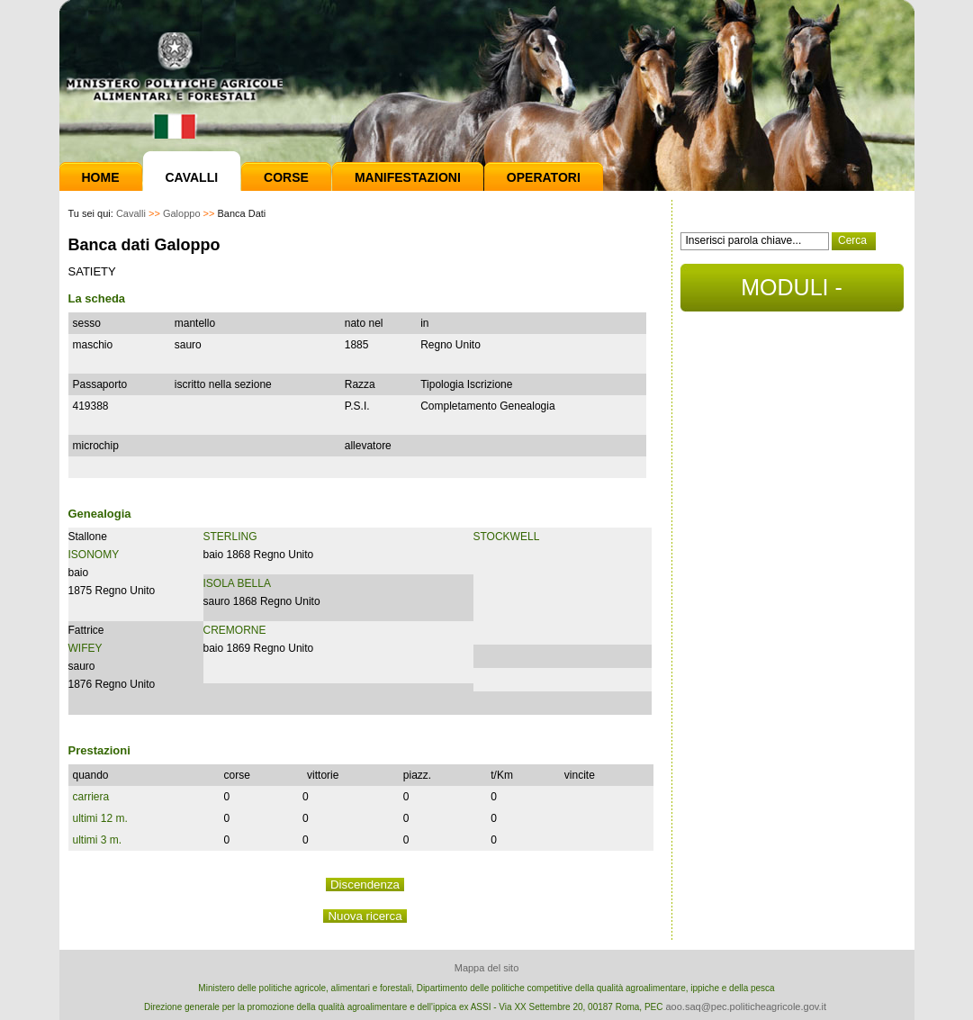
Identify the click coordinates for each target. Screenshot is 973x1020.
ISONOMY (94, 554)
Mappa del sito (487, 967)
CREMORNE (234, 630)
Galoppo (182, 213)
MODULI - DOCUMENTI (792, 293)
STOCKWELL (506, 536)
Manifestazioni (408, 177)
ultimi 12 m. (100, 818)
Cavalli (192, 177)
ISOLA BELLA (237, 583)
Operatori (544, 177)
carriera (91, 796)
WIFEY (85, 648)
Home (101, 177)
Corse (286, 177)
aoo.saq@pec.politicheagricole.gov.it (745, 1006)
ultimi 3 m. (97, 840)
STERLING (230, 536)
